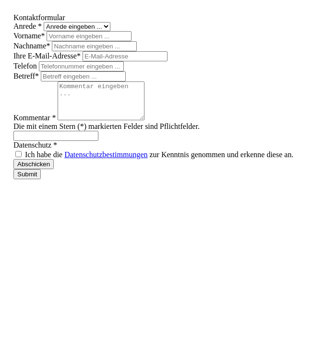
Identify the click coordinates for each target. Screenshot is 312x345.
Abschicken (33, 171)
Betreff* (27, 76)
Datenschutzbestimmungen (105, 162)
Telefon (26, 66)
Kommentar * (35, 125)
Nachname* (32, 46)
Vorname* (30, 36)
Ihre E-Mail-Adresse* (48, 56)
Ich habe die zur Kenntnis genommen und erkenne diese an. (159, 162)
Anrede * (28, 26)
